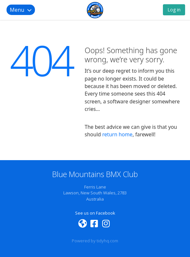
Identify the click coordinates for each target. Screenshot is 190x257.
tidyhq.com (107, 241)
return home (117, 134)
